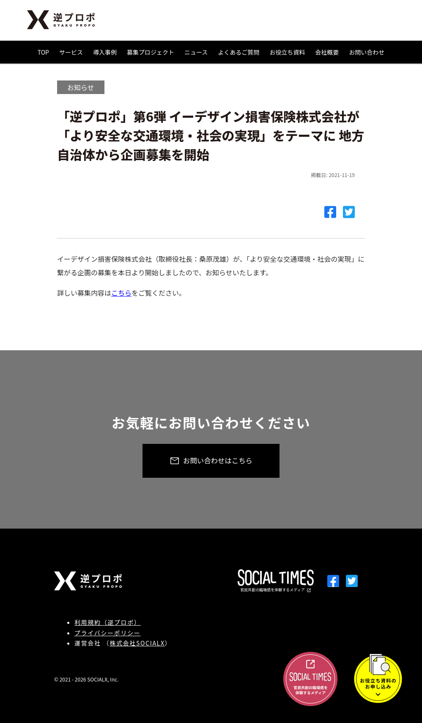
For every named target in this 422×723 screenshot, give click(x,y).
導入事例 (105, 52)
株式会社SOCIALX (137, 643)
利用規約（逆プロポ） (107, 622)
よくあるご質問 (238, 52)
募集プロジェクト (150, 52)
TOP (43, 52)
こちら (121, 293)
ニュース (196, 52)
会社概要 (327, 52)
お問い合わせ (366, 52)
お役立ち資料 (287, 52)
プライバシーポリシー (107, 633)
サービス (71, 52)
